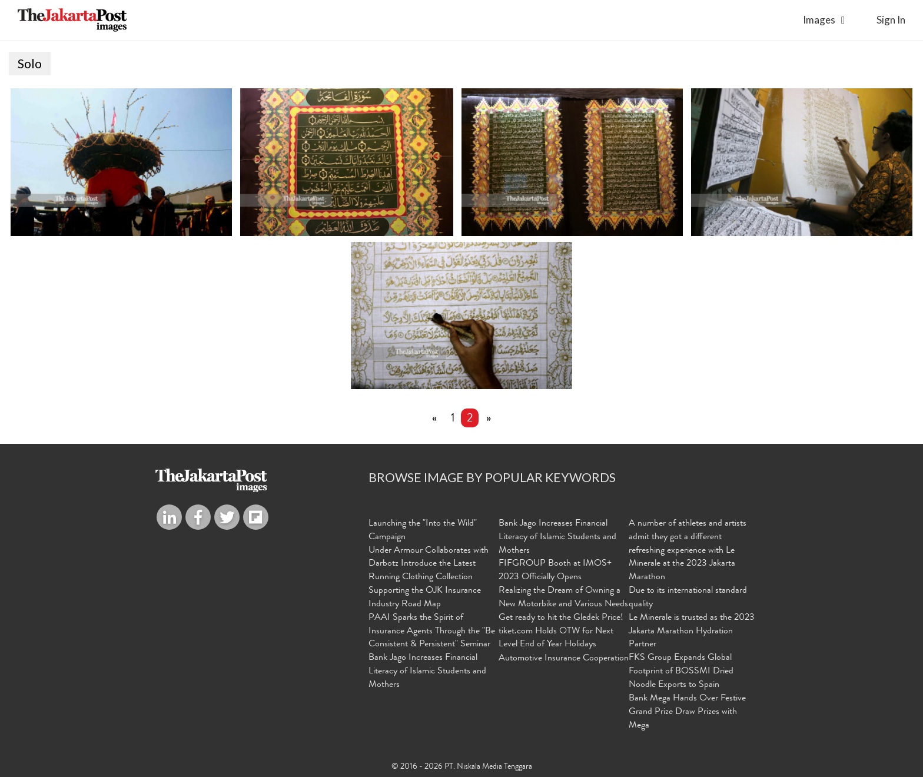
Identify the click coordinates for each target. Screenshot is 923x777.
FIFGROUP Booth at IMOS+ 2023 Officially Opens (555, 570)
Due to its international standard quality (688, 597)
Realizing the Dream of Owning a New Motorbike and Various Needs (563, 597)
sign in (890, 20)
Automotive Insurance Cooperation (564, 658)
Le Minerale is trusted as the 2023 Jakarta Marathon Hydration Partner (692, 631)
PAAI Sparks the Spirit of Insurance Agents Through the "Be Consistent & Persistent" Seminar (431, 631)
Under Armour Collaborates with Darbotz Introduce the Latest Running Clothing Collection (428, 564)
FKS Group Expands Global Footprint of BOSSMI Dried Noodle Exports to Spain (681, 671)
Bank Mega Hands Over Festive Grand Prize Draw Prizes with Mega (687, 712)
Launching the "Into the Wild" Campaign (422, 530)
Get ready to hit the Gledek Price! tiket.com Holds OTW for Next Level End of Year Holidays (561, 631)
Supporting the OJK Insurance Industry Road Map (424, 597)
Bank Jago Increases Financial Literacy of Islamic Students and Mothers (427, 671)
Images (819, 20)
